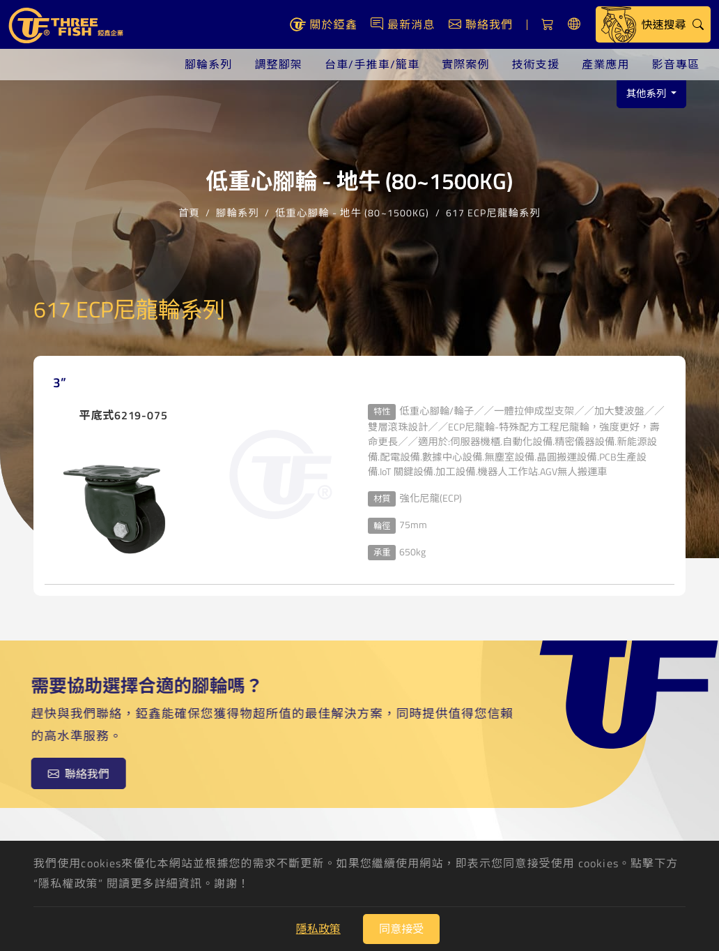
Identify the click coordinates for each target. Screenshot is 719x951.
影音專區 (675, 64)
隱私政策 (318, 928)
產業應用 (605, 64)
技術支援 (535, 64)
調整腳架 (278, 64)
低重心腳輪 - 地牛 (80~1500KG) (352, 210)
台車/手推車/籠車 (372, 64)
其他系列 (647, 93)
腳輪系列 (208, 64)
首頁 (189, 210)
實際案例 (465, 64)
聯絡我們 (74, 773)
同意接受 (401, 928)
